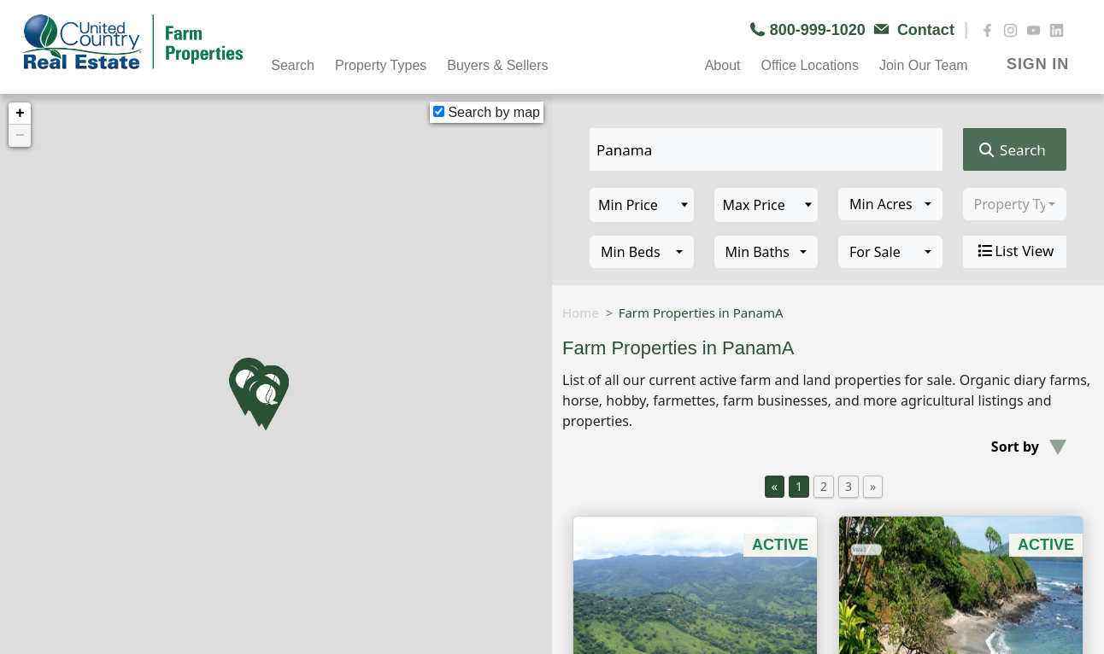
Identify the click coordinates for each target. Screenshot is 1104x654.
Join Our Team (923, 65)
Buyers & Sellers (497, 65)
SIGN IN (1038, 64)
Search (292, 65)
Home (580, 312)
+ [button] (20, 113)
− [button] (20, 136)
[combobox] (890, 204)
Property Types (380, 65)
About (723, 65)
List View (1014, 251)
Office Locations (809, 65)
